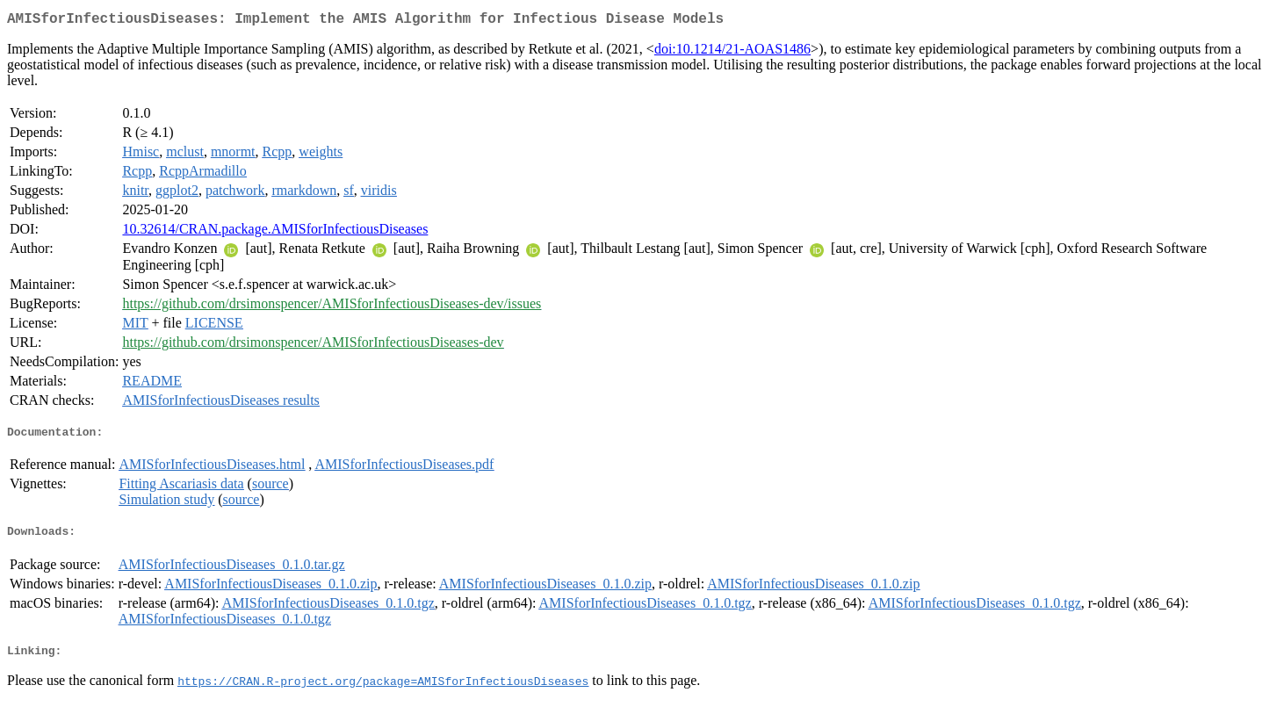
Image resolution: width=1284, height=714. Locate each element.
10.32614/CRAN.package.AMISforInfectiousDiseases (275, 232)
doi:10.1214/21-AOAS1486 (732, 52)
